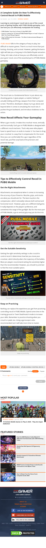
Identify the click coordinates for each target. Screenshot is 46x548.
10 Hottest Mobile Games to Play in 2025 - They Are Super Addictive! (23, 423)
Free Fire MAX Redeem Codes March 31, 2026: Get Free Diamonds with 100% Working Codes (30, 438)
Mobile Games (23, 19)
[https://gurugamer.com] (23, 491)
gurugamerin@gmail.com (24, 497)
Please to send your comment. (15, 375)
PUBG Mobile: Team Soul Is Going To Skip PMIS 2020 (16, 31)
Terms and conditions (23, 504)
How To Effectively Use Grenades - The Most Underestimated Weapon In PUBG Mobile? (22, 38)
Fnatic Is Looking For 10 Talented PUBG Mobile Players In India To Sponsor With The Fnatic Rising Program (23, 34)
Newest (35, 371)
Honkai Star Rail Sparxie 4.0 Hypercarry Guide (28, 447)
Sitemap (23, 506)
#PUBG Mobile (15, 367)
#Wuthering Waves (33, 6)
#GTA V (15, 6)
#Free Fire (23, 6)
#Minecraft (8, 6)
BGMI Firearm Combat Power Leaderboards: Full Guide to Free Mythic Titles (30, 465)
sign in (9, 375)
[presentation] (7, 367)
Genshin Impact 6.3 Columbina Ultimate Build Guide (29, 456)
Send (40, 381)
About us (23, 502)
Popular (42, 371)
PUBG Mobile (5, 44)
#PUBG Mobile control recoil (32, 367)
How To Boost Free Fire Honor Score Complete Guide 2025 (27, 474)
